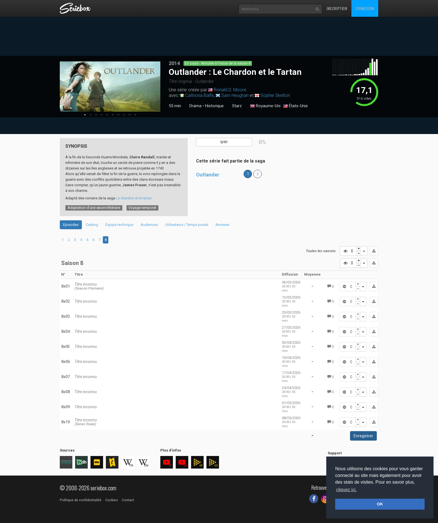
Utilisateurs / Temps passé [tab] (186, 225)
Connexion (365, 8)
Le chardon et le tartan (134, 198)
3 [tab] (96, 115)
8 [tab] (124, 115)
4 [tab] (101, 115)
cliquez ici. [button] (346, 489)
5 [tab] (107, 115)
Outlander (207, 175)
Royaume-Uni (265, 106)
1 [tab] (85, 115)
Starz (237, 105)
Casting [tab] (92, 225)
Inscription (337, 8)
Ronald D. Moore (230, 89)
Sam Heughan (235, 95)
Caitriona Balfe (199, 95)
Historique (214, 105)
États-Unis (295, 106)
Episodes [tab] (70, 225)
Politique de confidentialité (80, 500)
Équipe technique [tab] (119, 225)
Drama (195, 105)
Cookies (111, 500)
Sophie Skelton (275, 95)
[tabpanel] (110, 86)
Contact (128, 500)
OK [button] (380, 504)
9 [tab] (129, 115)
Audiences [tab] (149, 225)
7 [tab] (118, 115)
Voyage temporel (142, 208)
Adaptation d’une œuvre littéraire (94, 208)
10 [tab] (135, 115)
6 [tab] (113, 115)
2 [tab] (90, 115)
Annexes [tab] (222, 225)
